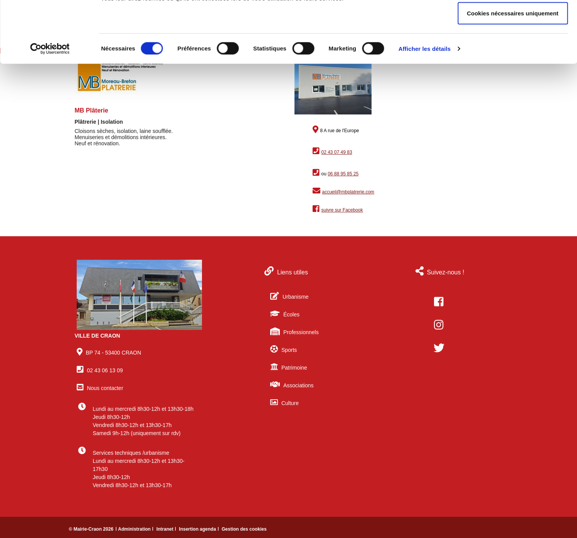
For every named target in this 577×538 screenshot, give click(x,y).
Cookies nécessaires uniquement (512, 70)
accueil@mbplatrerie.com (348, 192)
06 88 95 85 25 (343, 174)
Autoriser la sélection (512, 45)
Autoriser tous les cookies (512, 20)
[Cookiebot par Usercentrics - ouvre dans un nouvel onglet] (50, 106)
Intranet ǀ (167, 529)
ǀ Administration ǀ (135, 529)
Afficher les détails (425, 106)
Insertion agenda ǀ (199, 529)
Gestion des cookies (244, 529)
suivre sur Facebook (342, 210)
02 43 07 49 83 (336, 152)
